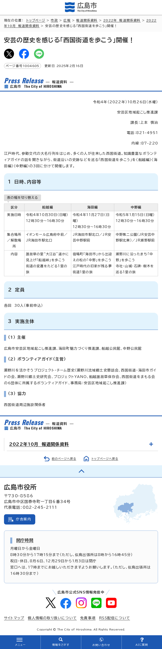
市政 (54, 20)
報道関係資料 (87, 20)
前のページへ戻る (64, 458)
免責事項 (88, 618)
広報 (67, 20)
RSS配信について (114, 618)
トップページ (35, 20)
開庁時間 (25, 540)
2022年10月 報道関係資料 (39, 444)
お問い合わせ (101, 645)
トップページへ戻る (105, 458)
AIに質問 (142, 645)
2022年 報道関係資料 (121, 20)
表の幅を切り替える (22, 197)
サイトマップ (14, 618)
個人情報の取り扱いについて (52, 618)
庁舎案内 (23, 519)
